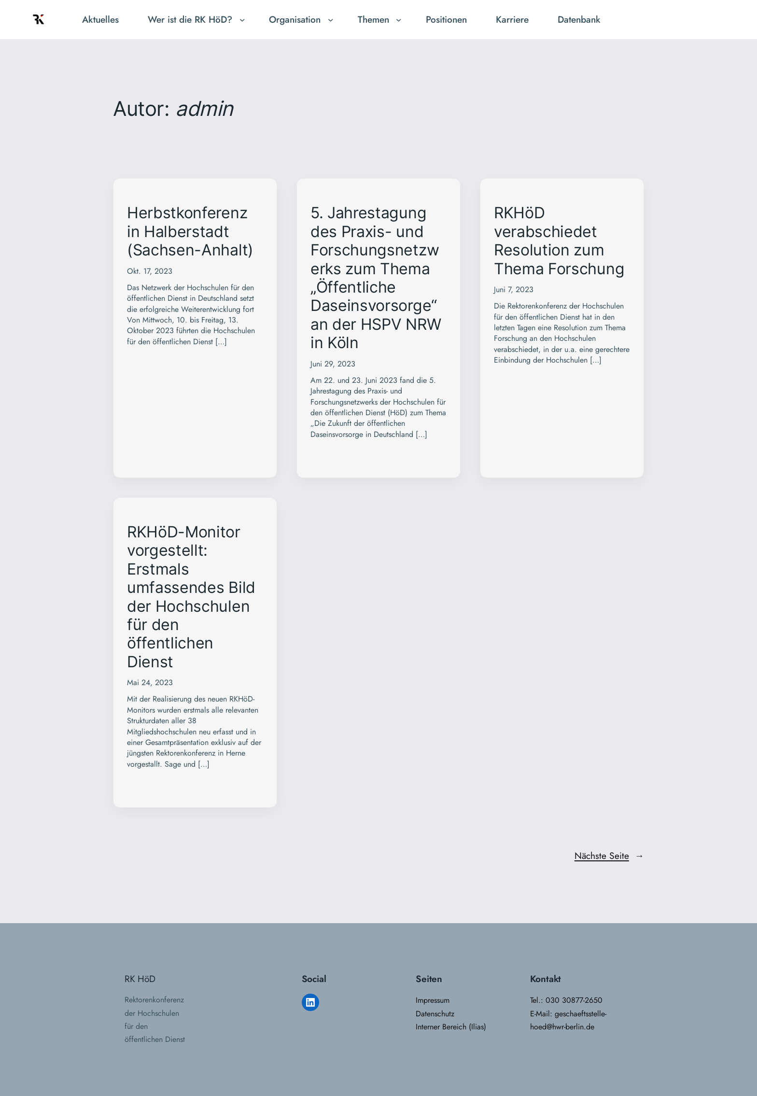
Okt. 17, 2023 (149, 271)
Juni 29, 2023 (332, 363)
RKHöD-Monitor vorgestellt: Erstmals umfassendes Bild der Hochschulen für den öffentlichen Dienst (191, 597)
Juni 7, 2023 (513, 289)
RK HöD (140, 978)
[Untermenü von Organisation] (331, 20)
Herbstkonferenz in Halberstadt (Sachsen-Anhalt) (190, 231)
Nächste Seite (609, 856)
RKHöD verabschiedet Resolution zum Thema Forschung (559, 241)
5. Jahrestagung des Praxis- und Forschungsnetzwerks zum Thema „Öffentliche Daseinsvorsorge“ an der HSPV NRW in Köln (375, 278)
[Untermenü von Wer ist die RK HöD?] (242, 20)
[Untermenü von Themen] (399, 20)
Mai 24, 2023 (150, 682)
